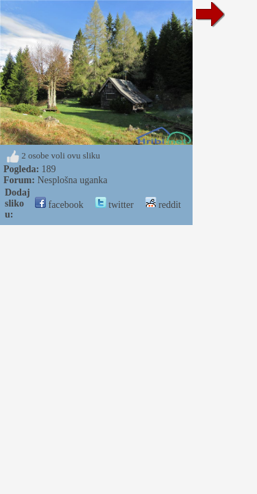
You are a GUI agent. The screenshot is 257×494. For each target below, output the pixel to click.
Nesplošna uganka (72, 180)
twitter (114, 205)
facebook (59, 205)
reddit (163, 205)
